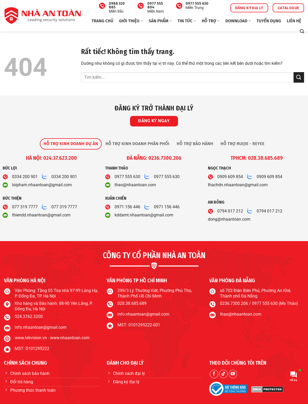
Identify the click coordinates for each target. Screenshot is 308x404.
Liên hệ (294, 20)
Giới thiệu (131, 21)
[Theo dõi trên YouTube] (233, 374)
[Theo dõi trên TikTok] (223, 374)
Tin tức (186, 21)
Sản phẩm (160, 21)
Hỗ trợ (210, 21)
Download (238, 21)
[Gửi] (299, 77)
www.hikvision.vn (31, 337)
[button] (302, 31)
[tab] (71, 143)
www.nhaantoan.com (70, 337)
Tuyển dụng (269, 20)
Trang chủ (102, 20)
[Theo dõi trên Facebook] (214, 374)
